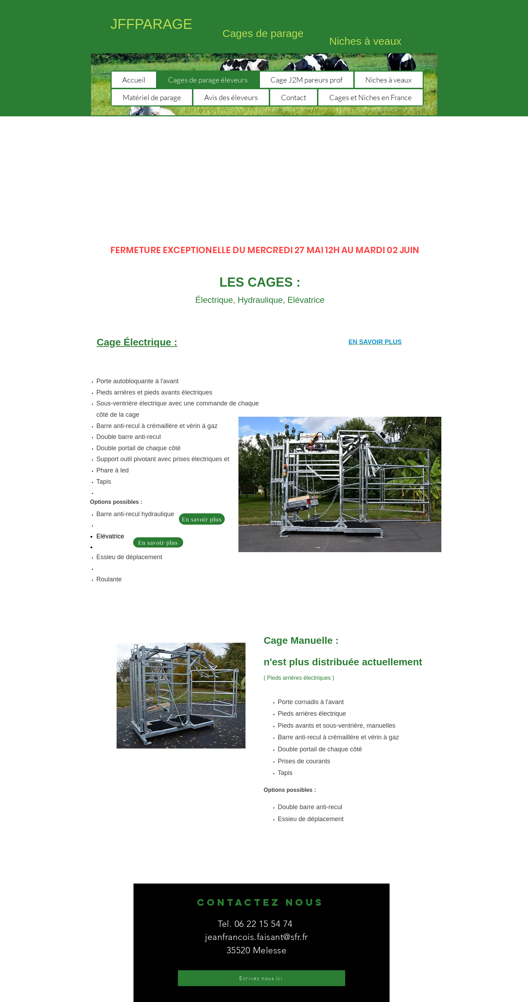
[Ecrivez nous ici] (261, 978)
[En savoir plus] (202, 519)
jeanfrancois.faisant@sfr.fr (256, 936)
